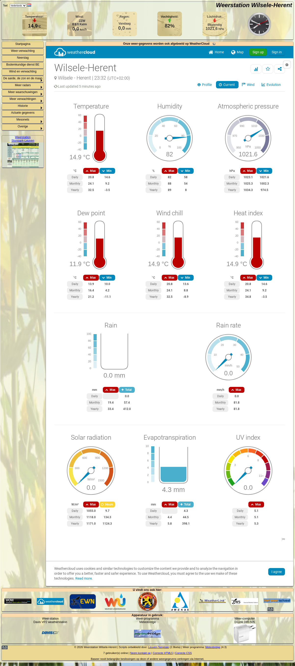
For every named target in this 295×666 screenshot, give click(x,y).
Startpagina (22, 44)
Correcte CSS (183, 653)
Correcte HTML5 (163, 653)
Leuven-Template (158, 647)
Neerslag (23, 57)
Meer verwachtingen (23, 99)
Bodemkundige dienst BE (23, 64)
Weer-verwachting (23, 51)
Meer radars (23, 85)
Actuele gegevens (22, 112)
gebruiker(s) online (117, 653)
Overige (23, 126)
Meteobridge (212, 647)
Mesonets (22, 119)
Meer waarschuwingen (23, 92)
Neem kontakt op (140, 653)
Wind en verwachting (22, 71)
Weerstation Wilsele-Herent (254, 5)
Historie (23, 106)
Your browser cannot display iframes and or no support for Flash (169, 316)
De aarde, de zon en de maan (22, 78)
